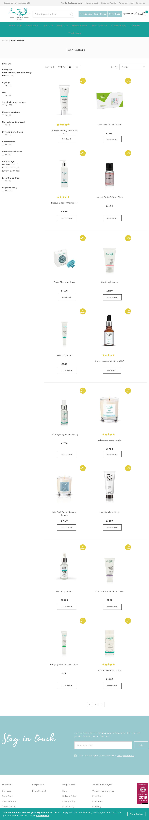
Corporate (38, 722)
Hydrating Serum (61, 537)
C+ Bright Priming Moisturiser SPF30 (61, 124)
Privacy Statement (125, 693)
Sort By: (114, 67)
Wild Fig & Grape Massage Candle (130, 396)
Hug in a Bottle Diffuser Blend (61, 189)
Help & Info (69, 722)
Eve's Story (97, 734)
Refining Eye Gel (129, 259)
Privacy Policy (68, 739)
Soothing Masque (95, 259)
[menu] (74, 29)
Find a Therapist (100, 14)
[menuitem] (18, 26)
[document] (74, 814)
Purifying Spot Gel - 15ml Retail (130, 537)
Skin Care (6, 729)
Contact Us (140, 3)
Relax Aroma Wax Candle (95, 401)
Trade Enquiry (86, 14)
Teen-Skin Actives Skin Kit (95, 117)
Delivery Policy (69, 734)
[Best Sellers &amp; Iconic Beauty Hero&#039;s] (20, 74)
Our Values (97, 739)
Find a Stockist (39, 729)
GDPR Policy (68, 744)
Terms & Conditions (71, 749)
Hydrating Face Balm (61, 465)
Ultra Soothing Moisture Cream (95, 538)
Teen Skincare (9, 744)
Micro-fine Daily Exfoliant (61, 608)
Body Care (7, 734)
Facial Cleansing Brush (61, 259)
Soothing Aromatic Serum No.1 (61, 331)
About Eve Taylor (102, 722)
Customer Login (92, 3)
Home (5, 41)
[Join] (141, 683)
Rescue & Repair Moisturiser (130, 123)
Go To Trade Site (115, 14)
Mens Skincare (9, 739)
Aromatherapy (9, 749)
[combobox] (50, 14)
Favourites (123, 3)
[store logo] (16, 14)
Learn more (42, 815)
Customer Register (109, 3)
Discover (7, 722)
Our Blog (96, 744)
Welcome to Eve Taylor (103, 729)
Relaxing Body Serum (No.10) (61, 395)
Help (131, 3)
